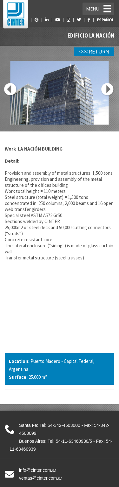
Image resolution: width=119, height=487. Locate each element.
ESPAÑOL (105, 20)
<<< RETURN (94, 51)
